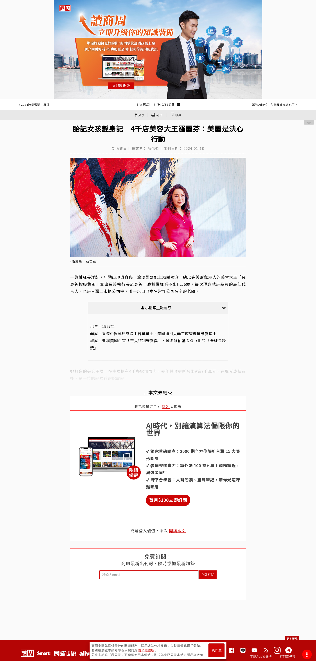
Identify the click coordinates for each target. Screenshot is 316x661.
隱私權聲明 (146, 650)
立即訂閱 (207, 574)
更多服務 (292, 638)
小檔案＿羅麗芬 (183, 307)
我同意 (216, 650)
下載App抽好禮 (261, 656)
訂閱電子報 (287, 656)
